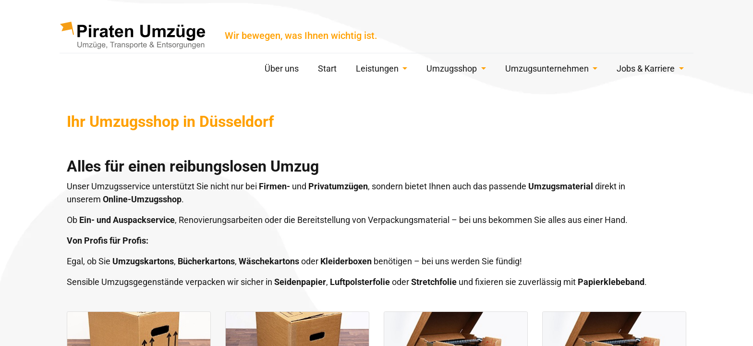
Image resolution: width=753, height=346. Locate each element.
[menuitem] (281, 70)
